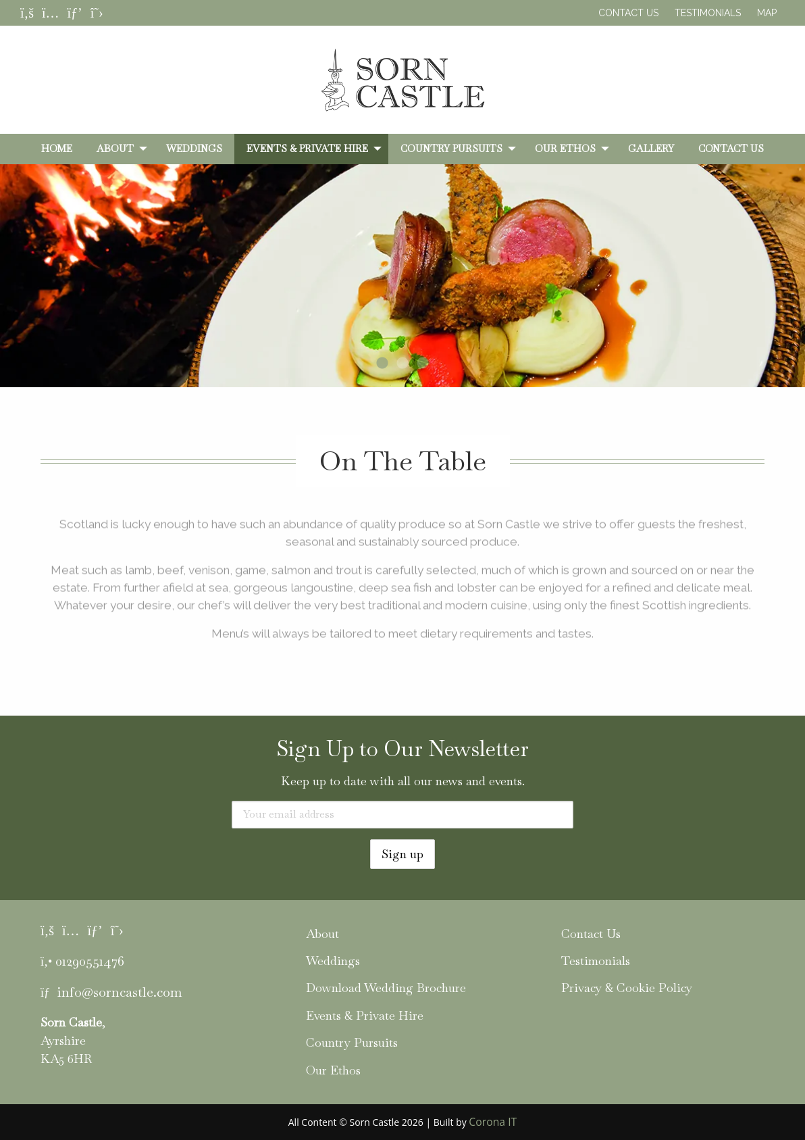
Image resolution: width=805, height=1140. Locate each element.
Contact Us (628, 12)
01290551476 (89, 961)
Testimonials (708, 12)
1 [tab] (382, 363)
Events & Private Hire (307, 149)
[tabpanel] (402, 298)
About (115, 149)
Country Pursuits (451, 149)
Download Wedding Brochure (386, 987)
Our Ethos (565, 149)
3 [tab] (423, 363)
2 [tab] (402, 363)
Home (56, 149)
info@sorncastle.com (119, 992)
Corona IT (493, 1121)
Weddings (194, 149)
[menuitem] (56, 149)
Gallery (651, 149)
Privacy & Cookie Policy (626, 987)
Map (767, 12)
